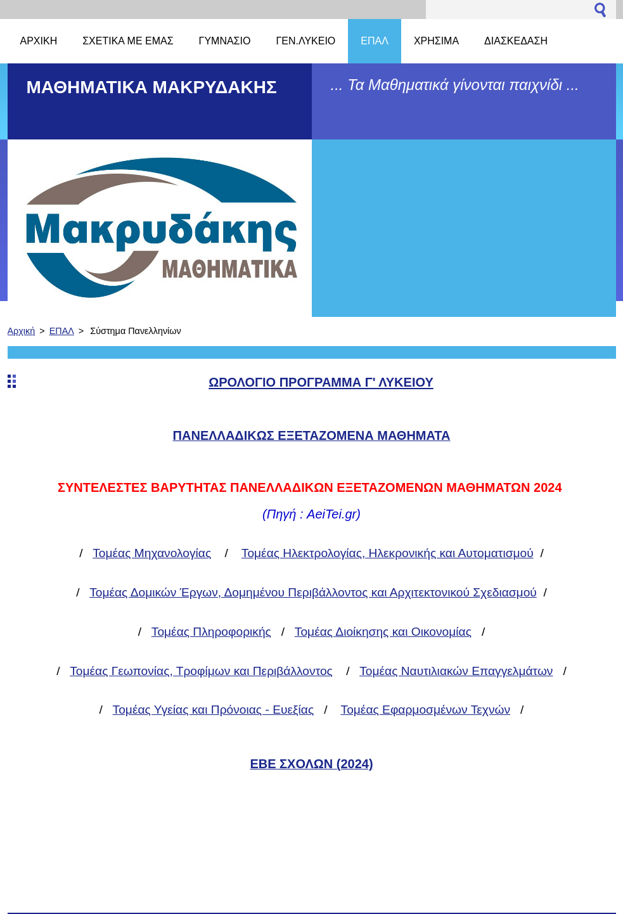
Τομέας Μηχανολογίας (152, 553)
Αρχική (21, 331)
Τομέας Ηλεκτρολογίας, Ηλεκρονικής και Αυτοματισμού (387, 553)
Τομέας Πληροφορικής (211, 631)
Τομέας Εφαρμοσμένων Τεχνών (426, 709)
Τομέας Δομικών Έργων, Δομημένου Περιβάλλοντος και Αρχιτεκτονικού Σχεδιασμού (313, 592)
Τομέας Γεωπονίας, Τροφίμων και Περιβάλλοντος (201, 671)
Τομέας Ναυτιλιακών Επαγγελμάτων (456, 671)
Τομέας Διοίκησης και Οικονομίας (383, 631)
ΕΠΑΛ (61, 331)
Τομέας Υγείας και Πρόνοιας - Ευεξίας (213, 709)
